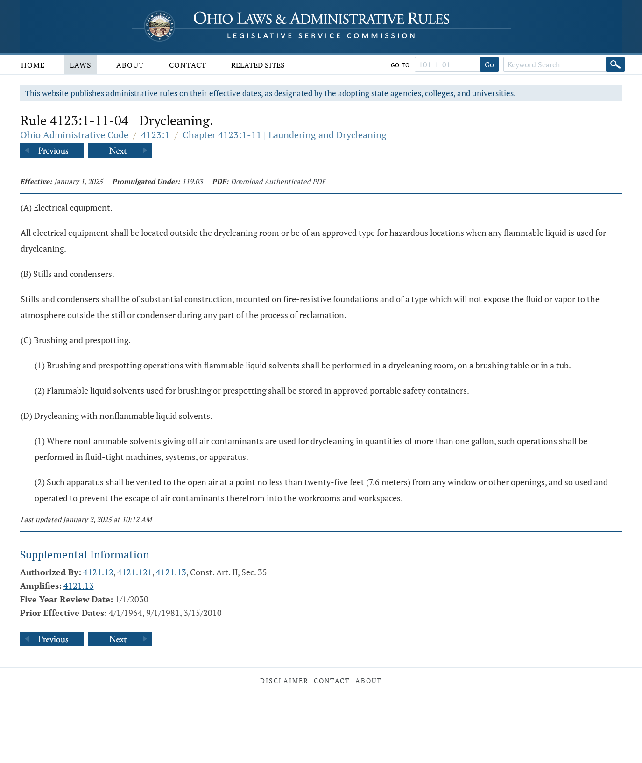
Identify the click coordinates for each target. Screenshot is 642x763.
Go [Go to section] (489, 64)
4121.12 (98, 572)
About (130, 65)
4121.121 (134, 572)
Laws (81, 65)
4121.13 (171, 572)
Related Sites (258, 65)
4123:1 (155, 134)
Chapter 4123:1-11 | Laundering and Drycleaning (285, 134)
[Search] (615, 64)
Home (33, 65)
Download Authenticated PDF (278, 181)
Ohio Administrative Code (74, 134)
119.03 (192, 181)
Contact (187, 65)
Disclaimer (284, 680)
